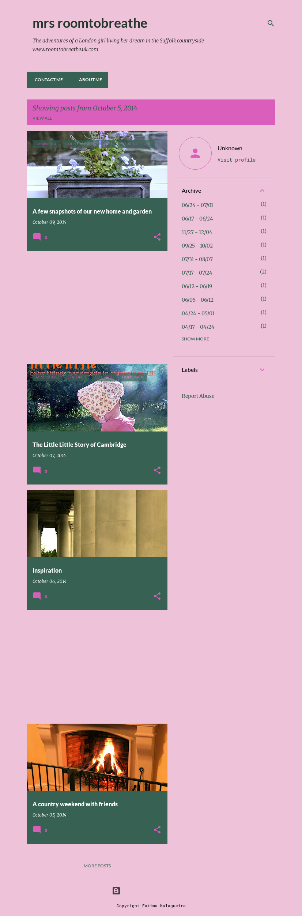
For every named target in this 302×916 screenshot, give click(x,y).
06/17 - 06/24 (197, 218)
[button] (157, 237)
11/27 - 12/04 (197, 232)
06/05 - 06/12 (198, 300)
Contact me (47, 79)
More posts (97, 865)
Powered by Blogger (151, 890)
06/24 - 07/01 (197, 205)
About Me (88, 79)
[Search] (271, 23)
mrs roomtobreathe (90, 23)
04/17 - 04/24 (198, 327)
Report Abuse (198, 396)
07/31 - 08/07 (197, 259)
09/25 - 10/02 (197, 245)
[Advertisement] (94, 307)
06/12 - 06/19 (197, 286)
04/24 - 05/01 (198, 313)
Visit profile (237, 159)
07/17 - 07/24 (197, 272)
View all (42, 118)
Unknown (230, 147)
